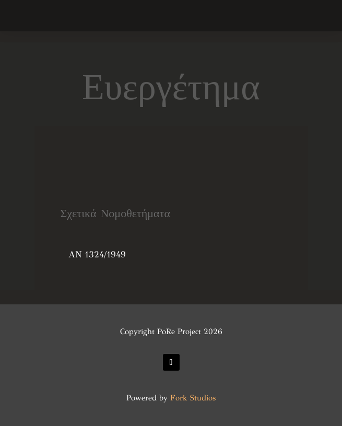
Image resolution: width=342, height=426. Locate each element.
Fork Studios (193, 398)
